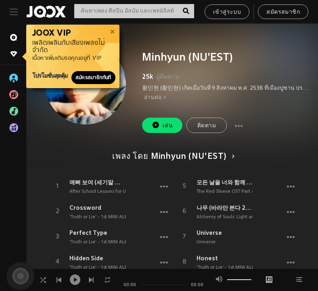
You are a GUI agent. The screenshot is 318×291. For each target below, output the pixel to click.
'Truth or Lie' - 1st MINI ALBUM (102, 217)
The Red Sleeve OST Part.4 (225, 191)
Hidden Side (86, 258)
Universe (209, 233)
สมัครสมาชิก (283, 12)
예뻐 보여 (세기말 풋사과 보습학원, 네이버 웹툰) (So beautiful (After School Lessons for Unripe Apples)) (97, 182)
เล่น (162, 125)
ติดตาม (206, 126)
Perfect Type (88, 233)
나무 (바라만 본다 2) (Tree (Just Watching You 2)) (225, 208)
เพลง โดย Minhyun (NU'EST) (172, 156)
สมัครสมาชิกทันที (93, 77)
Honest (207, 258)
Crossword (85, 208)
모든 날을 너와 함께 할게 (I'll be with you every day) (225, 182)
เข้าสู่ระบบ (227, 12)
